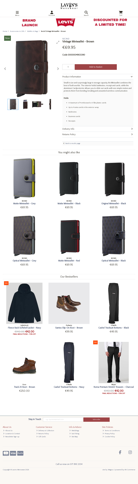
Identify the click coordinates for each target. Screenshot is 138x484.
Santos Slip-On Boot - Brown (69, 328)
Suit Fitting (74, 434)
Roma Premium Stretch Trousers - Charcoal (114, 387)
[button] (58, 42)
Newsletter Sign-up (11, 437)
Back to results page (72, 143)
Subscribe (96, 419)
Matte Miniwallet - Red (69, 260)
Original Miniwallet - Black (113, 203)
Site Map (73, 437)
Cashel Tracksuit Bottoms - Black (113, 328)
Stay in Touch (34, 419)
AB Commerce (130, 470)
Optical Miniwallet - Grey (24, 260)
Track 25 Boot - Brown (24, 387)
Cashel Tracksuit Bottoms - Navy (69, 387)
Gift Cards (41, 437)
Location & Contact (11, 434)
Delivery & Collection (45, 431)
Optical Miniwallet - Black (114, 260)
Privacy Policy (109, 434)
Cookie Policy (109, 437)
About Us (8, 431)
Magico (110, 470)
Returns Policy (42, 434)
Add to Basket (95, 67)
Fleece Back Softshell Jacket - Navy (24, 328)
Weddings (74, 431)
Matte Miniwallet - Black (69, 203)
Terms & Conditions (111, 431)
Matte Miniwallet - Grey (24, 203)
